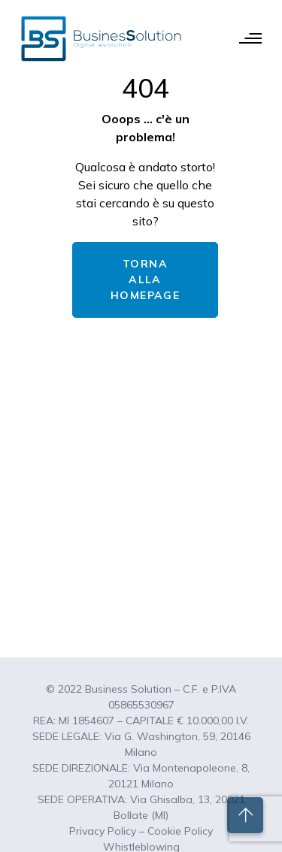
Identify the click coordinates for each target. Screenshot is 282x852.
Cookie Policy (180, 831)
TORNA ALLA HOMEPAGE (145, 279)
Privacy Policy (102, 831)
